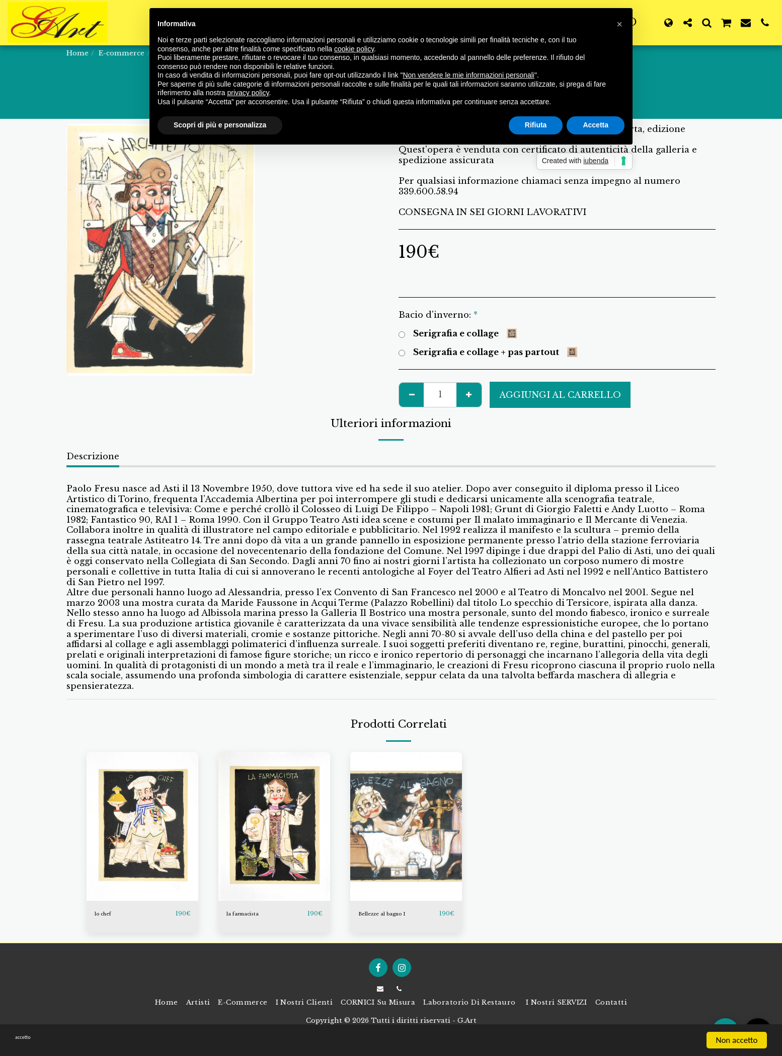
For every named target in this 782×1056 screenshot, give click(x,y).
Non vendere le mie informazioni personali (468, 75)
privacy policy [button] (248, 93)
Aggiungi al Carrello (560, 395)
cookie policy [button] (354, 49)
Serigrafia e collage (458, 333)
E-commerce (121, 53)
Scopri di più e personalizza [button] (220, 125)
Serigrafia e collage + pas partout (488, 352)
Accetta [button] (595, 125)
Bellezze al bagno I (391, 913)
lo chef (107, 913)
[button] (687, 22)
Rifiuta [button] (536, 125)
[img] (142, 826)
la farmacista (249, 913)
